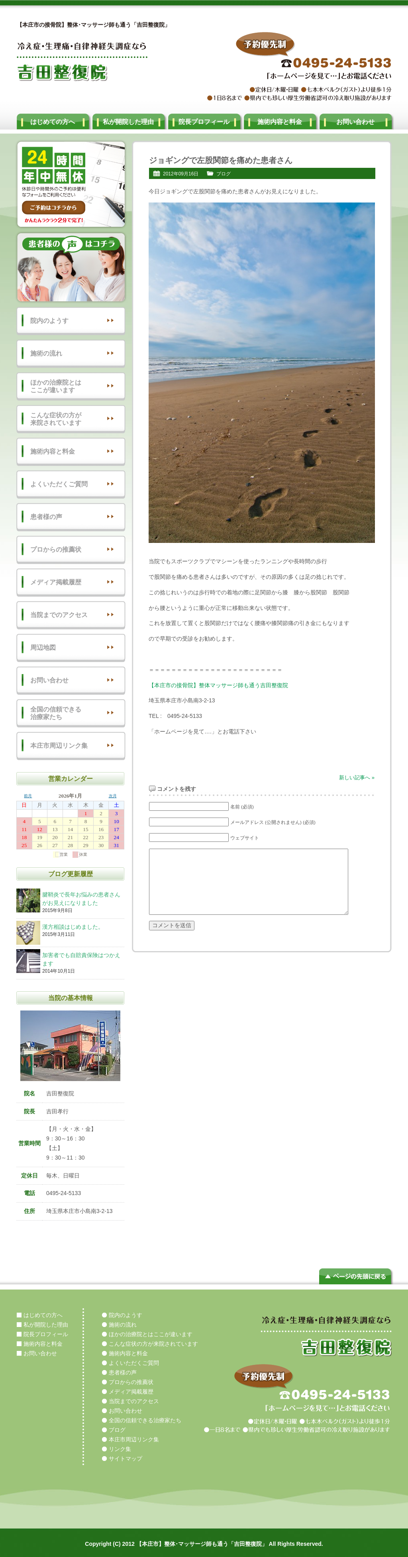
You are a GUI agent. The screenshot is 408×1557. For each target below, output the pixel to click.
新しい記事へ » (357, 777)
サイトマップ (125, 1458)
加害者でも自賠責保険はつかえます (82, 960)
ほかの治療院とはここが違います (55, 386)
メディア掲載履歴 (55, 582)
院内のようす (49, 320)
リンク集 (120, 1449)
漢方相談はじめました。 (82, 927)
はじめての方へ (52, 121)
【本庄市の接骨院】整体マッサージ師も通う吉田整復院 (218, 685)
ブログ (223, 174)
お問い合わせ (355, 121)
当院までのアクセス (59, 614)
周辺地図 (43, 647)
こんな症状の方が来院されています (55, 419)
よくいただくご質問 (59, 484)
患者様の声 (46, 516)
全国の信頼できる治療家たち (55, 713)
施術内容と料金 (279, 121)
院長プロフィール (204, 121)
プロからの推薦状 (55, 549)
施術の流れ (46, 353)
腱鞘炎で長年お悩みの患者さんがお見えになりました (82, 899)
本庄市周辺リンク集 (59, 745)
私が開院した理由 (128, 121)
